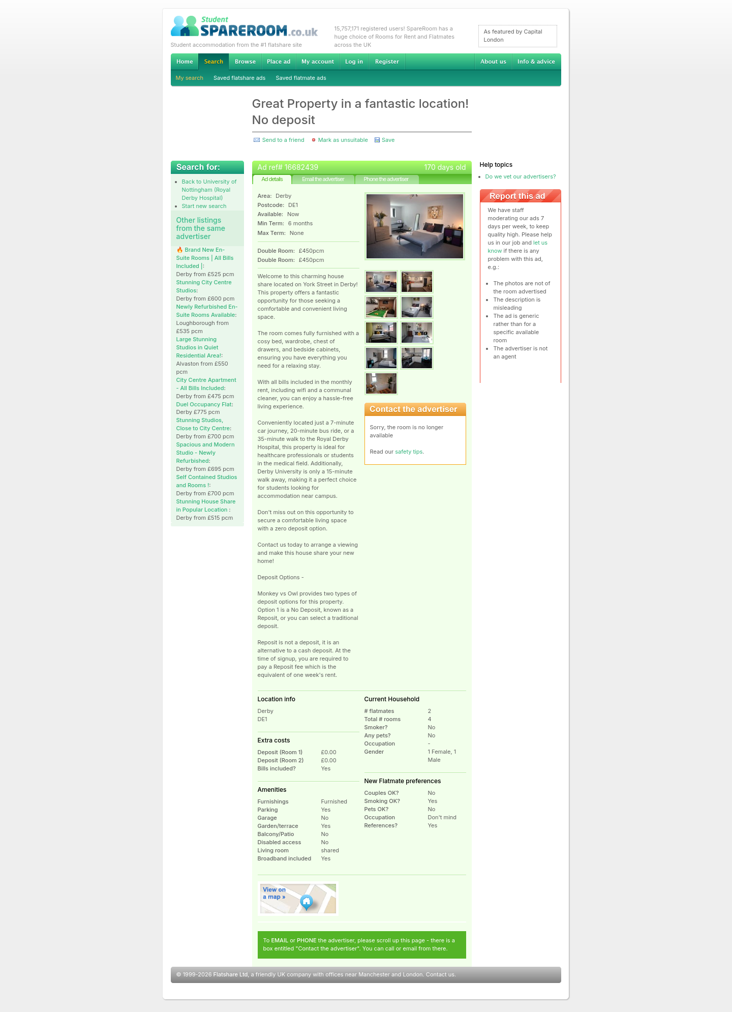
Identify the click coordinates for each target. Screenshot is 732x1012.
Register (387, 61)
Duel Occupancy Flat (204, 404)
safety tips (408, 451)
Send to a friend (283, 139)
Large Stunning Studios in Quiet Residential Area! (198, 347)
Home (184, 61)
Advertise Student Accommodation (278, 61)
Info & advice (536, 61)
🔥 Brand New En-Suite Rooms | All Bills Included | (205, 258)
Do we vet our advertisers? (520, 176)
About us (493, 61)
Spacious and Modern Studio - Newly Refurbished (205, 452)
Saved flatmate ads (301, 77)
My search (190, 77)
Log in (354, 61)
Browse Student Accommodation (245, 61)
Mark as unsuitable (343, 139)
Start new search (204, 206)
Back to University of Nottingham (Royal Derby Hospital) (209, 189)
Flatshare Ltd (231, 974)
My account (318, 61)
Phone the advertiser (385, 179)
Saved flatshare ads (239, 77)
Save (388, 139)
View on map (298, 898)
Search (213, 61)
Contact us (440, 974)
